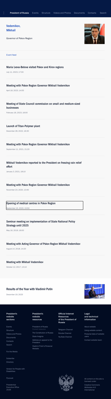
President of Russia (19, 4)
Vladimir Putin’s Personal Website (42, 347)
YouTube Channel (65, 337)
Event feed (11, 54)
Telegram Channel (65, 329)
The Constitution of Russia (42, 333)
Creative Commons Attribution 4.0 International (92, 387)
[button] (5, 4)
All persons (99, 13)
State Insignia (37, 336)
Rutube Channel (64, 333)
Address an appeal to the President (42, 341)
